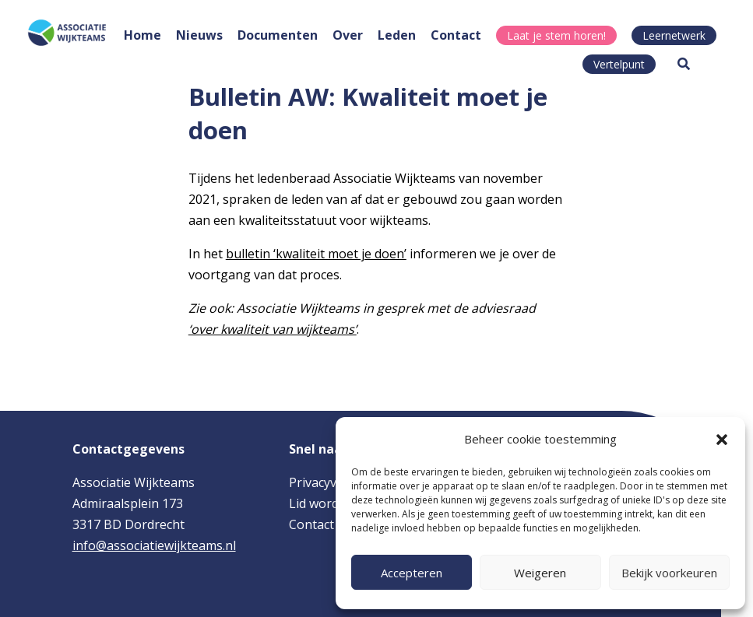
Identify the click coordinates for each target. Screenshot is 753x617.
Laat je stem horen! (556, 35)
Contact (456, 35)
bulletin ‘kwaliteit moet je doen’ (316, 253)
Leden (397, 35)
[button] (722, 439)
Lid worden (321, 503)
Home (142, 35)
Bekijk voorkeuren (669, 572)
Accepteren (411, 572)
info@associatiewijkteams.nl (154, 545)
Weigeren (540, 572)
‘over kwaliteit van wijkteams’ (272, 329)
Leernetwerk (673, 35)
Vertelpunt (619, 64)
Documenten (278, 35)
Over (348, 35)
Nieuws (199, 35)
